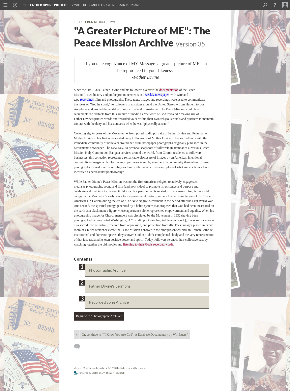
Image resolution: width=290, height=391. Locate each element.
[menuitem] (5, 5)
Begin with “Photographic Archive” (99, 316)
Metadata (140, 367)
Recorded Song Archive (109, 302)
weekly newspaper (157, 94)
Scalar (95, 372)
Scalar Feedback (115, 372)
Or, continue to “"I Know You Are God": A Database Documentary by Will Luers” (135, 334)
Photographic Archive (107, 270)
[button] (275, 5)
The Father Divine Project (91, 22)
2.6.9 (102, 372)
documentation (168, 90)
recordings (87, 99)
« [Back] (77, 334)
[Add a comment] (79, 346)
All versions (127, 367)
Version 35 (80, 367)
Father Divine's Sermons (109, 286)
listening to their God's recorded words (148, 244)
